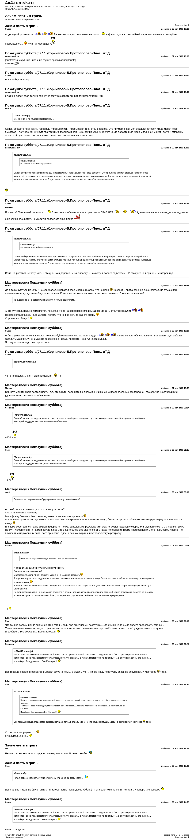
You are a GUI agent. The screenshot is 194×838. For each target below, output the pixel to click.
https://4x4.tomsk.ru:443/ (17, 9)
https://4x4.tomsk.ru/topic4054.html (22, 19)
